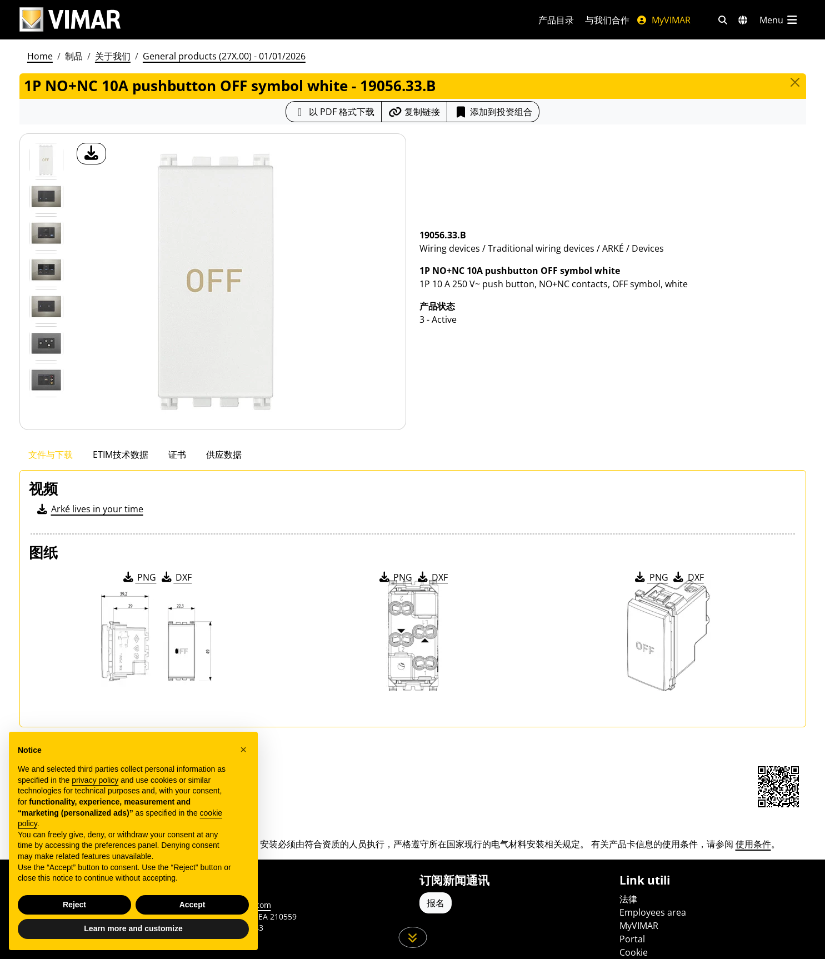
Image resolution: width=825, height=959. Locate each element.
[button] (243, 749)
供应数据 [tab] (224, 454)
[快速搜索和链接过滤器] (722, 20)
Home (40, 56)
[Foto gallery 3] (46, 270)
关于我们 (113, 56)
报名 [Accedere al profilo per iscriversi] (435, 903)
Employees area (652, 912)
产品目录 (556, 20)
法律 (628, 899)
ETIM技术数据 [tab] (120, 454)
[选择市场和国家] (742, 20)
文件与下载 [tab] (50, 454)
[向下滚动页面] (412, 937)
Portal (632, 939)
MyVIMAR (663, 20)
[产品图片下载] (91, 153)
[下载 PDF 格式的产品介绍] (334, 111)
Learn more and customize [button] (133, 928)
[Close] (795, 82)
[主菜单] (779, 20)
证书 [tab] (177, 454)
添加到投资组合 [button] (493, 112)
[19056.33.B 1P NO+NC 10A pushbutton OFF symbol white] (46, 160)
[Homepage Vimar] (70, 19)
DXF (175, 577)
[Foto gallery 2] (46, 233)
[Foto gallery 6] (46, 380)
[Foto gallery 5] (46, 343)
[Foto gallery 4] (46, 306)
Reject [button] (74, 904)
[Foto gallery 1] (46, 196)
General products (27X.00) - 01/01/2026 (224, 56)
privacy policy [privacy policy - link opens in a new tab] (95, 780)
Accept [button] (192, 904)
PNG (138, 577)
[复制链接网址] (414, 111)
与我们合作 (607, 20)
